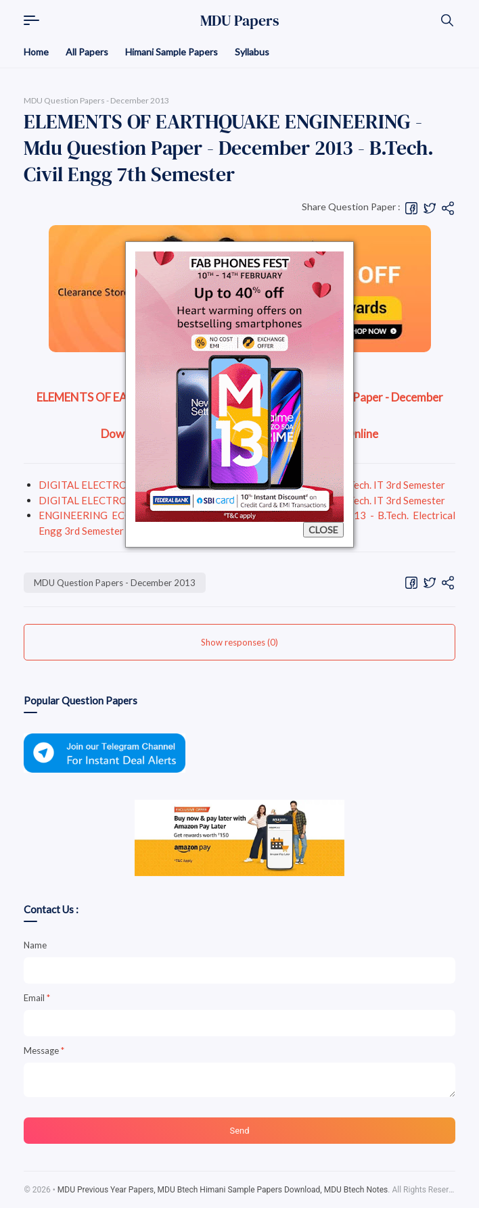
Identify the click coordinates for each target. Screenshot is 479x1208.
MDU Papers (239, 20)
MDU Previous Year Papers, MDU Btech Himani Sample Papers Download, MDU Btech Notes (223, 1189)
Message (44, 1050)
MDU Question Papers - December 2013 (115, 582)
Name (35, 945)
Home (36, 51)
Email (37, 997)
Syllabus (252, 51)
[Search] (447, 20)
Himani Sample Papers (171, 51)
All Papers (87, 51)
